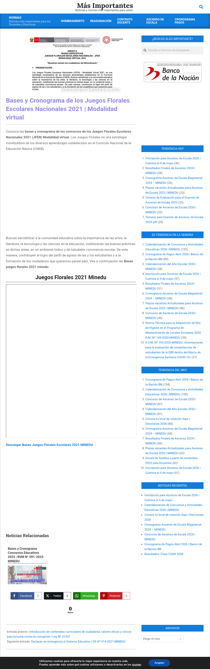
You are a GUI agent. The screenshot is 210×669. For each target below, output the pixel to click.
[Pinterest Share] (115, 596)
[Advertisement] (71, 194)
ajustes (136, 664)
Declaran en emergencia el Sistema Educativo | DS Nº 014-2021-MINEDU (78, 641)
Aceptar (159, 663)
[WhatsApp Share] (85, 596)
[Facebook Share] (26, 596)
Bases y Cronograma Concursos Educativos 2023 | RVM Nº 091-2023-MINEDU (26, 555)
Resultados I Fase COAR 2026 (163, 554)
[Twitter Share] (57, 596)
